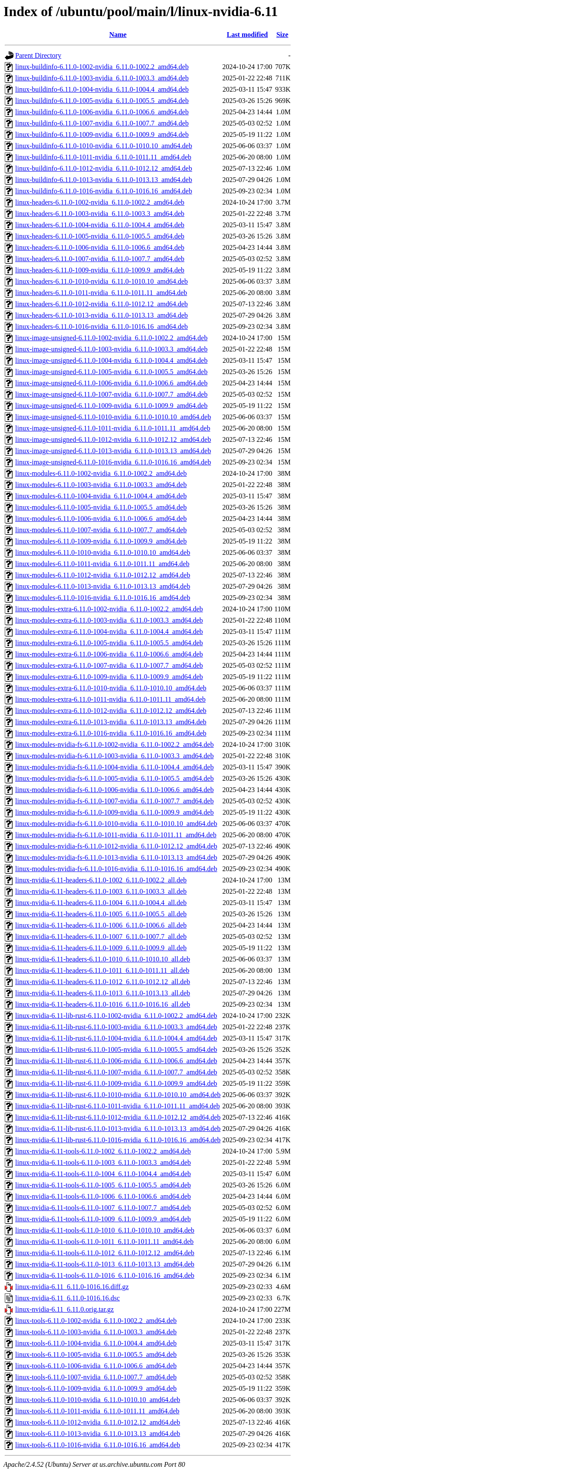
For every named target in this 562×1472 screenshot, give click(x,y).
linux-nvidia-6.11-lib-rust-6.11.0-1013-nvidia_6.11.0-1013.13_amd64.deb (117, 1128)
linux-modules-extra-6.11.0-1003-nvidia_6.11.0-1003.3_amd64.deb (109, 620)
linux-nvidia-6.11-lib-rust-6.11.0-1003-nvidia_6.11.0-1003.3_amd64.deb (116, 1027)
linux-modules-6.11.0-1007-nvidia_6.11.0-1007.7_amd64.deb (101, 530)
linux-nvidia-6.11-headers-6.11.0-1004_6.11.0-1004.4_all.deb (101, 902)
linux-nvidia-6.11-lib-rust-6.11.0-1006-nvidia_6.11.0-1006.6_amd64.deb (116, 1060)
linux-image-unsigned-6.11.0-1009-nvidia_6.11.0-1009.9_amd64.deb (111, 405)
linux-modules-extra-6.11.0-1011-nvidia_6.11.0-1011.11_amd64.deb (110, 699)
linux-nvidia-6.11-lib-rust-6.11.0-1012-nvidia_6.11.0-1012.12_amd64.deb (117, 1117)
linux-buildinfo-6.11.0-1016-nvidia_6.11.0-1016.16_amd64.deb (103, 191)
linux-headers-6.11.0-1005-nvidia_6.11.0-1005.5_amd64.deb (99, 236)
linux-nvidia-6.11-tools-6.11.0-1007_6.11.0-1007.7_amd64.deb (103, 1207)
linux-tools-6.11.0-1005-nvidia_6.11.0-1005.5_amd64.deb (96, 1354)
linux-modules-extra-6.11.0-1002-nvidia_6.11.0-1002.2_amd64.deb (109, 609)
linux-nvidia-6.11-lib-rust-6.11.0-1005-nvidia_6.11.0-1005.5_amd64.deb (116, 1049)
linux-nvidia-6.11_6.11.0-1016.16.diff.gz (72, 1286)
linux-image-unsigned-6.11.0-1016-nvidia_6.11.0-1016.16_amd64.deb (113, 462)
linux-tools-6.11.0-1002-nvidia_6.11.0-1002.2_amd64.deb (96, 1320)
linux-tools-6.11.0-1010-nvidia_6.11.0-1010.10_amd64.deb (97, 1399)
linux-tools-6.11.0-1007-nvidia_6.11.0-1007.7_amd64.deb (96, 1377)
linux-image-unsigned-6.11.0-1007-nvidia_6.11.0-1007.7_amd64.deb (111, 394)
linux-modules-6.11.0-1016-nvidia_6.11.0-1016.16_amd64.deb (102, 597)
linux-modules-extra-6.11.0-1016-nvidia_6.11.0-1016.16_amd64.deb (111, 733)
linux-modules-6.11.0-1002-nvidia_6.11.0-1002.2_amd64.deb (101, 473)
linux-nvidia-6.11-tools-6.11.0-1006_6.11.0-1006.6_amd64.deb (103, 1196)
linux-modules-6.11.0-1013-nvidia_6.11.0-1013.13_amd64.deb (102, 586)
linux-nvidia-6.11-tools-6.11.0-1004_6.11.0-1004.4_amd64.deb (103, 1173)
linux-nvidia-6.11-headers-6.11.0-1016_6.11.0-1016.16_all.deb (102, 1004)
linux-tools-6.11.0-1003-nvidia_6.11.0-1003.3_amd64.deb (96, 1332)
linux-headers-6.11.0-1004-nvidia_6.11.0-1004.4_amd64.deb (99, 225)
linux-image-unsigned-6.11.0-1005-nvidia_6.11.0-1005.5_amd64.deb (111, 371)
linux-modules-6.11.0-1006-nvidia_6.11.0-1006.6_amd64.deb (101, 518)
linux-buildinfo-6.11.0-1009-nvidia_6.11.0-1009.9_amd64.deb (102, 134)
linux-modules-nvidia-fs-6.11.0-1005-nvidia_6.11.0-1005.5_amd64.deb (114, 778)
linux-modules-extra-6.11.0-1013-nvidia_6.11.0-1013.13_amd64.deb (111, 722)
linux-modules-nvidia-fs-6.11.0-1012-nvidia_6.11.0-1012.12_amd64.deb (116, 846)
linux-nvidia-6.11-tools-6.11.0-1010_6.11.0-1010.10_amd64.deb (104, 1230)
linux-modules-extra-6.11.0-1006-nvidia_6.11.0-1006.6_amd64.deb (109, 654)
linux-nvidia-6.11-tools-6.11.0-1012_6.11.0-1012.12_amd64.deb (104, 1253)
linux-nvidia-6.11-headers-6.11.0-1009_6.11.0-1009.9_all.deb (101, 947)
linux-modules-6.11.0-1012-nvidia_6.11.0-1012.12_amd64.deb (102, 575)
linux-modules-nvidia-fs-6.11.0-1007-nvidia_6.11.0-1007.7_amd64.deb (114, 801)
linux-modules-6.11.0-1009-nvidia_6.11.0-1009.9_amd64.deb (101, 541)
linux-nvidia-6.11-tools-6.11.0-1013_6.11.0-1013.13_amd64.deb (104, 1264)
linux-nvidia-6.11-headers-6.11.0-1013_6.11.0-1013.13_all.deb (102, 993)
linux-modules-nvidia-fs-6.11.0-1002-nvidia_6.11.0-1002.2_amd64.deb (114, 744)
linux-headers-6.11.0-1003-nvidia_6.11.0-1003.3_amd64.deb (99, 213)
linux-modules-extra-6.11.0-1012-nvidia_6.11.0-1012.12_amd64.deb (111, 710)
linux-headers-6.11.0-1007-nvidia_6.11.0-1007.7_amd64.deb (99, 258)
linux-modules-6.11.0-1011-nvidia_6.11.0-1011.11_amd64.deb (102, 563)
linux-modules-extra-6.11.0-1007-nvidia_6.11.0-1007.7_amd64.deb (109, 665)
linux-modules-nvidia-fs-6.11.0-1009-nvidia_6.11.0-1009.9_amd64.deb (114, 812)
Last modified (247, 34)
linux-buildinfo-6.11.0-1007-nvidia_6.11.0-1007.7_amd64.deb (102, 123)
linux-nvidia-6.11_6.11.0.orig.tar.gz (64, 1309)
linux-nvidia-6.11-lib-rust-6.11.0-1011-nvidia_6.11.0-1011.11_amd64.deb (117, 1106)
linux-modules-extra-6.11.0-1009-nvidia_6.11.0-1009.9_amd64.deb (109, 676)
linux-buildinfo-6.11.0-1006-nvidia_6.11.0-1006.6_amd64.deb (102, 112)
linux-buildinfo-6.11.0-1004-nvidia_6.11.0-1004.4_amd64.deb (102, 89)
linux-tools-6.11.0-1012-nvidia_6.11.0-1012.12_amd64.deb (97, 1422)
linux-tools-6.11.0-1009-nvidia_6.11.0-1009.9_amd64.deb (96, 1388)
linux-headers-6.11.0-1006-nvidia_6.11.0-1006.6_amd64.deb (99, 247)
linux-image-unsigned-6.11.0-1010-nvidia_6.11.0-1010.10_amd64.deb (113, 417)
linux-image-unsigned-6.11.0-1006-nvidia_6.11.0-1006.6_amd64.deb (111, 383)
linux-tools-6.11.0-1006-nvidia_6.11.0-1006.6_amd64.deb (96, 1365)
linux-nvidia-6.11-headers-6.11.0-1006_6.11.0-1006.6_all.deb (101, 925)
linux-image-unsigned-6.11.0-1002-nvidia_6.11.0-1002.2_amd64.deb (111, 337)
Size (282, 34)
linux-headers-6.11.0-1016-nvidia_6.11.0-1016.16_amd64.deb (101, 326)
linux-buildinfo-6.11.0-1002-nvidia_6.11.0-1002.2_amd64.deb (102, 66)
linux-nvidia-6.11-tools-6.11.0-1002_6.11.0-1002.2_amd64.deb (103, 1151)
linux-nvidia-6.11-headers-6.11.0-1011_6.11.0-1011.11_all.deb (102, 970)
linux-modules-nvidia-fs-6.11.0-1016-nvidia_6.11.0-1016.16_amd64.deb (116, 868)
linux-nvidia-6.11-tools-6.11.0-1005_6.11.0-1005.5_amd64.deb (103, 1185)
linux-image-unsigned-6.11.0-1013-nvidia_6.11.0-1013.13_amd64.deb (113, 450)
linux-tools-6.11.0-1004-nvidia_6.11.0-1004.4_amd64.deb (96, 1343)
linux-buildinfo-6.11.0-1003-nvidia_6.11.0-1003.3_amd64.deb (102, 78)
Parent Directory (38, 55)
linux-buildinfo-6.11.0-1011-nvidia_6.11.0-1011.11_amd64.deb (103, 157)
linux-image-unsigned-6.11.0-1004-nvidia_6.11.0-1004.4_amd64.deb (111, 360)
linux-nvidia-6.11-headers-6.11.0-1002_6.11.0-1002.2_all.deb (101, 880)
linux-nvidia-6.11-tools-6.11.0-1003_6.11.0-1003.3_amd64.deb (103, 1162)
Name (118, 34)
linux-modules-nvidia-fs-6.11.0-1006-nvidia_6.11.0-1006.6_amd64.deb (114, 789)
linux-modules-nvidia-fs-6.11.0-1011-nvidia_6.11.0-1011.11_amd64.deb (116, 835)
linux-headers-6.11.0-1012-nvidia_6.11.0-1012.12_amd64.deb (101, 304)
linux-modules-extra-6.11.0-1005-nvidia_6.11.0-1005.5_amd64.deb (109, 642)
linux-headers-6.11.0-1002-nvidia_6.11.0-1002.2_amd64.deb (99, 202)
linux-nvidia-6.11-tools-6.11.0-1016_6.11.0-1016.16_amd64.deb (104, 1275)
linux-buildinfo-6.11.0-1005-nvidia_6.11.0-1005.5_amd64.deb (102, 100)
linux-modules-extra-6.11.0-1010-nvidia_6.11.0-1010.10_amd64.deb (111, 688)
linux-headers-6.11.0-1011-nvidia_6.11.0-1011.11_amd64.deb (101, 292)
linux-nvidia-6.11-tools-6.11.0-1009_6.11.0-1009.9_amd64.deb (103, 1219)
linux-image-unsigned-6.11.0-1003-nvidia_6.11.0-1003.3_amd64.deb (111, 349)
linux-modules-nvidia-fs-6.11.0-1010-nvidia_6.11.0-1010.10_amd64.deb (116, 823)
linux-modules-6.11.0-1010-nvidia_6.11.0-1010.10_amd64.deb (102, 552)
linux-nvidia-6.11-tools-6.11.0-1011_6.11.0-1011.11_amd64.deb (104, 1241)
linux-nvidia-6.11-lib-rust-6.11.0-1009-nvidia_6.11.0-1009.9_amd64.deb (116, 1083)
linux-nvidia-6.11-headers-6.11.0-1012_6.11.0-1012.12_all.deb (102, 981)
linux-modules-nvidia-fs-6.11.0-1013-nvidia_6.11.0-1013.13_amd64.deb (116, 857)
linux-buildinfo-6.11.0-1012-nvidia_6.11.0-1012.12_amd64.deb (103, 168)
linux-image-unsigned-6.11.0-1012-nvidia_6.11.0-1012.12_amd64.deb (113, 439)
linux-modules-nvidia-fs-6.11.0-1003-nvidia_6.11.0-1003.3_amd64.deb (114, 755)
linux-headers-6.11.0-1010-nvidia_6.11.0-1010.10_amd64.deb (101, 281)
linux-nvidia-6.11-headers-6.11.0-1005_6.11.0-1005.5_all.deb (101, 914)
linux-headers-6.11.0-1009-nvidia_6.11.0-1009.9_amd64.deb (99, 270)
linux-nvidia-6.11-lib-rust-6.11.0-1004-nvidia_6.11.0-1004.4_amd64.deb (116, 1038)
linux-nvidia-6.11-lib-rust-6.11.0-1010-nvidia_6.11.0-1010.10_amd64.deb (117, 1094)
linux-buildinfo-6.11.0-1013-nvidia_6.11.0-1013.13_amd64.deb (103, 179)
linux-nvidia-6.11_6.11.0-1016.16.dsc (67, 1298)
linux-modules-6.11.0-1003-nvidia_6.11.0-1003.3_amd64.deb (101, 484)
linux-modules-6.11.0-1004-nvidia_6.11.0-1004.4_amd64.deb (101, 496)
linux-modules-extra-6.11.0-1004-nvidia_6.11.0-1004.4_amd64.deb (109, 631)
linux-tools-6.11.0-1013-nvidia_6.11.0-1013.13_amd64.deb (97, 1433)
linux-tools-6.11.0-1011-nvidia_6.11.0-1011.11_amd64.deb (97, 1411)
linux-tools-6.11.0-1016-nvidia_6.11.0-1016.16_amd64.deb (97, 1445)
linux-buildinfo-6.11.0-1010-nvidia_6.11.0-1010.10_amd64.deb (103, 145)
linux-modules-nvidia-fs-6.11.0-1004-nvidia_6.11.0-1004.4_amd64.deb (114, 767)
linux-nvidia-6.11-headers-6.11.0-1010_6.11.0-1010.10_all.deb (102, 959)
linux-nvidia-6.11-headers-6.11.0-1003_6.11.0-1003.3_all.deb (101, 891)
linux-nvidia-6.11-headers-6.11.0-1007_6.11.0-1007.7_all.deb (101, 936)
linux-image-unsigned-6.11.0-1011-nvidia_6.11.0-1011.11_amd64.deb (112, 428)
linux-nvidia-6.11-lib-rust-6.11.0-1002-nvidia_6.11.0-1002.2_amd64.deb (116, 1015)
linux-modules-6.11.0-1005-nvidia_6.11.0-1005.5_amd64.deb (101, 507)
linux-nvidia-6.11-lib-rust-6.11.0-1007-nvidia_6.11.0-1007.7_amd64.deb (116, 1072)
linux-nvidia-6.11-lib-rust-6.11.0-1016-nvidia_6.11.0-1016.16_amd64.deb (117, 1140)
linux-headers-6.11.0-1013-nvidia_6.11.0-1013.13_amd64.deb (101, 315)
